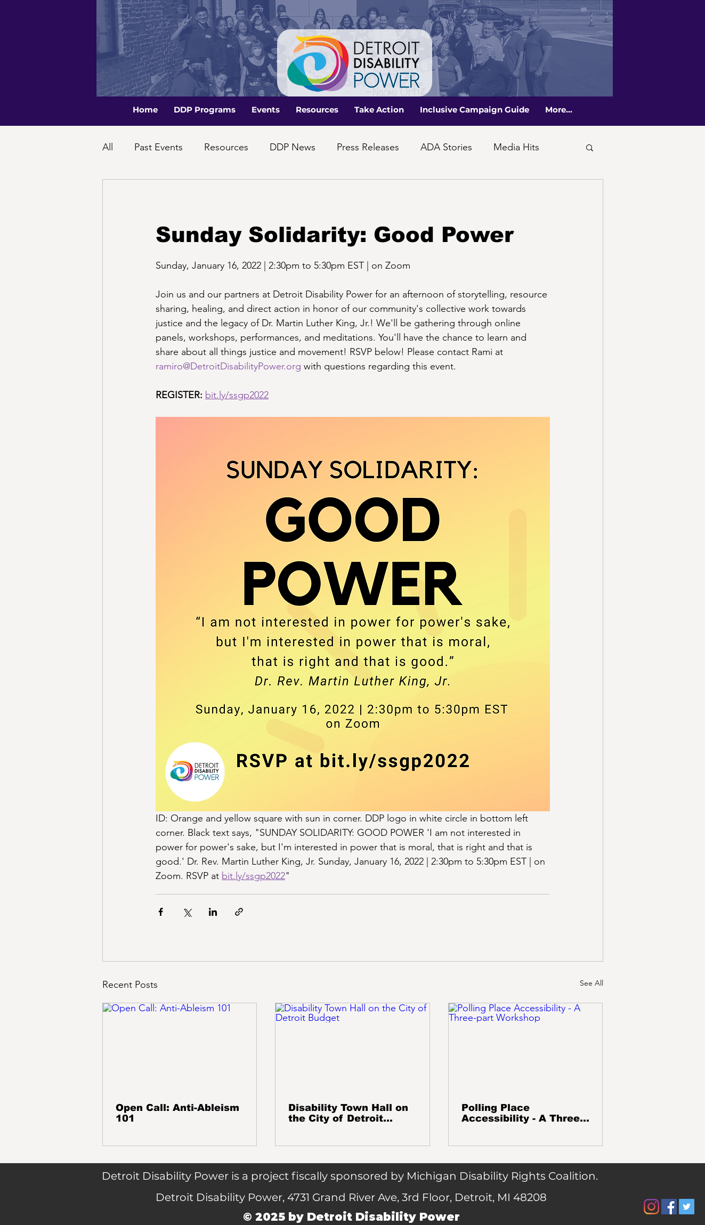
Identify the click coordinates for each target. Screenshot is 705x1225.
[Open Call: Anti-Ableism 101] (180, 1046)
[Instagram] (651, 1206)
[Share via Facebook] (161, 912)
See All (591, 983)
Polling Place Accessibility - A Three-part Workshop (522, 1113)
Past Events (158, 147)
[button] (205, 109)
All (107, 147)
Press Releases (368, 147)
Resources (226, 147)
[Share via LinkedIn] (213, 912)
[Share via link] (239, 912)
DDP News (292, 147)
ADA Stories (446, 147)
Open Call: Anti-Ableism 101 (177, 1113)
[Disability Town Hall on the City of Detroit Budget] (352, 1046)
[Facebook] (669, 1206)
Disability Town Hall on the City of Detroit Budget (348, 1113)
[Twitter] (686, 1206)
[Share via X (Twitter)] (187, 912)
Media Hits (516, 147)
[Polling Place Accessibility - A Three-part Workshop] (526, 1046)
